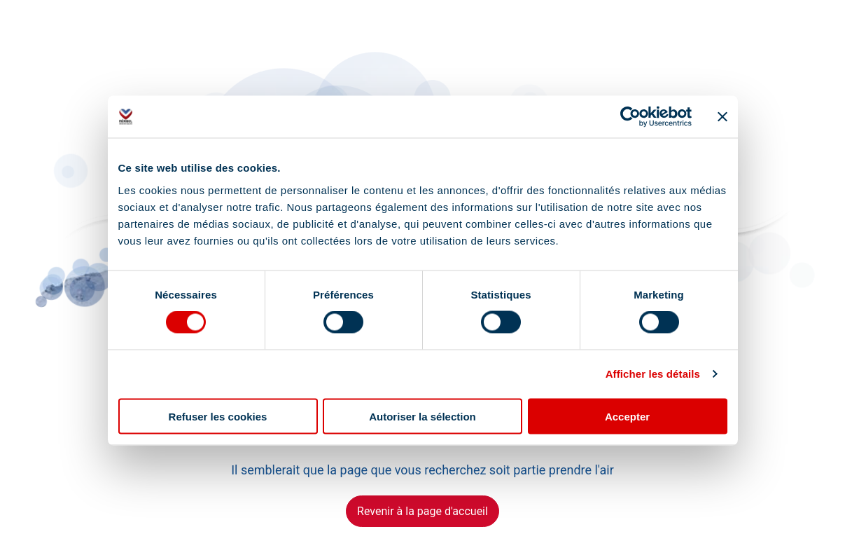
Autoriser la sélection (422, 416)
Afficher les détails (653, 374)
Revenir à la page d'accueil (422, 511)
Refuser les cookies (218, 416)
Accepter (627, 416)
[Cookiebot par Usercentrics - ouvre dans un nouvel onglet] (630, 117)
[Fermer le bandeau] (722, 117)
